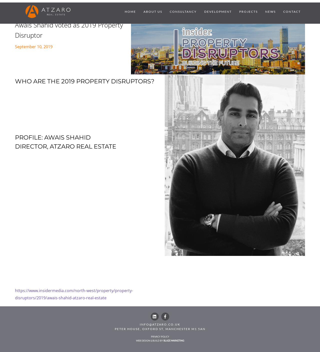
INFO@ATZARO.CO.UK (160, 324)
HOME (130, 11)
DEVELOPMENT (218, 11)
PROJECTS (248, 11)
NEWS (270, 11)
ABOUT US (153, 11)
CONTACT (292, 11)
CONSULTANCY (183, 11)
